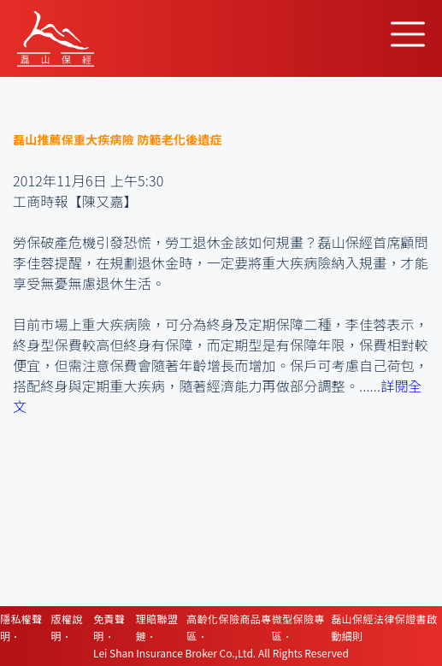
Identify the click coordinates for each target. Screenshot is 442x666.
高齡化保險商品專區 (228, 627)
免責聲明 (109, 627)
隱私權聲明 (21, 627)
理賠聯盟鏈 (157, 627)
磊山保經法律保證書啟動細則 (384, 627)
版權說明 (67, 627)
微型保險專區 (298, 627)
